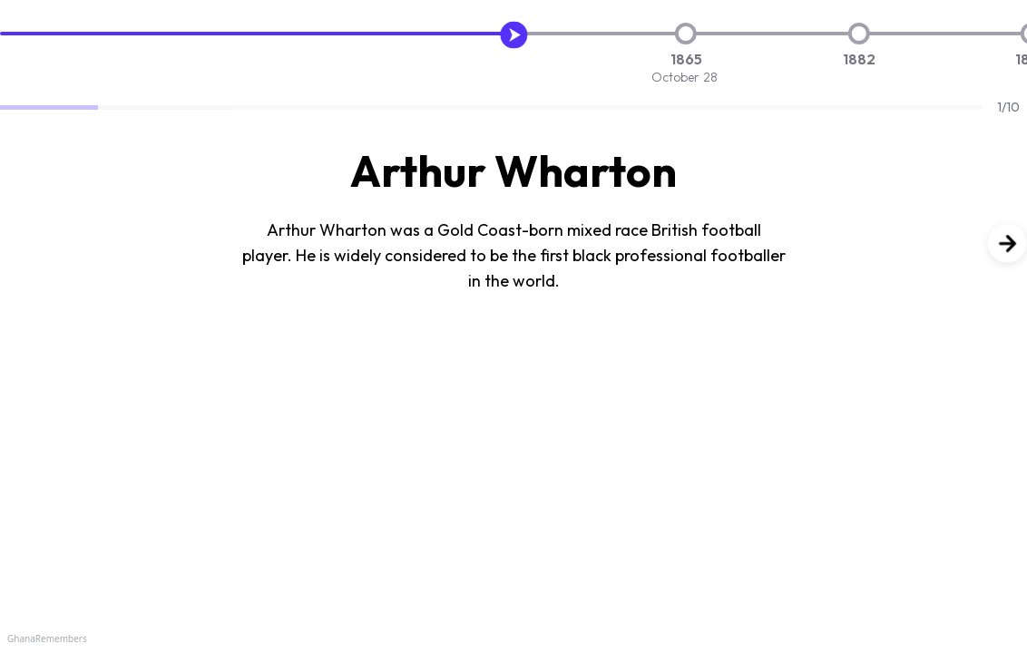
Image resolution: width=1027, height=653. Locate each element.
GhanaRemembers (47, 638)
